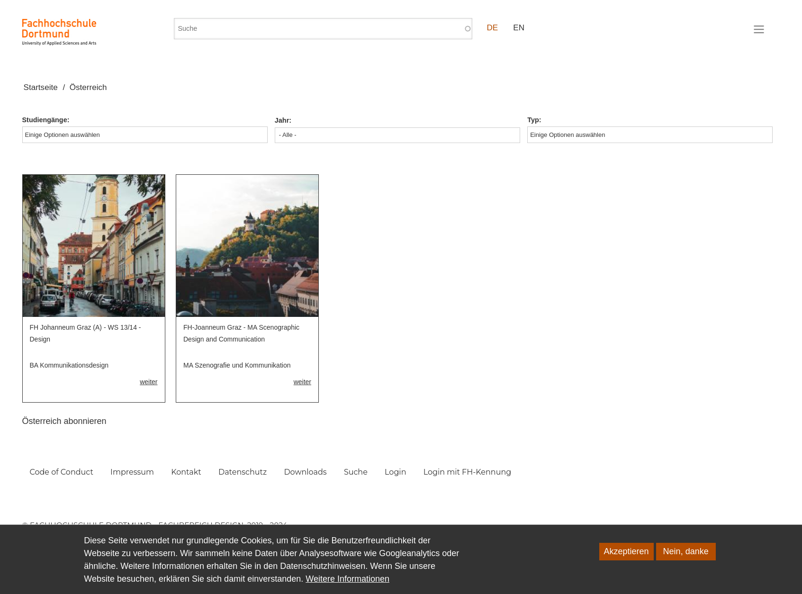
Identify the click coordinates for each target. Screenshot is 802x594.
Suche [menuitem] (356, 472)
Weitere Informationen (347, 587)
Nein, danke (686, 559)
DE (492, 27)
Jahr (282, 120)
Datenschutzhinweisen (322, 574)
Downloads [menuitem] (305, 472)
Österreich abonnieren (64, 421)
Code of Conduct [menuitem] (61, 472)
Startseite (41, 87)
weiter (148, 382)
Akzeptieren (626, 559)
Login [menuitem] (395, 472)
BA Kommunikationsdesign (69, 365)
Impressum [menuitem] (132, 472)
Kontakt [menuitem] (186, 472)
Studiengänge (44, 120)
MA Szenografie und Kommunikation (236, 365)
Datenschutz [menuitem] (242, 472)
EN (518, 27)
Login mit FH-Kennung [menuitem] (468, 472)
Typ (533, 120)
